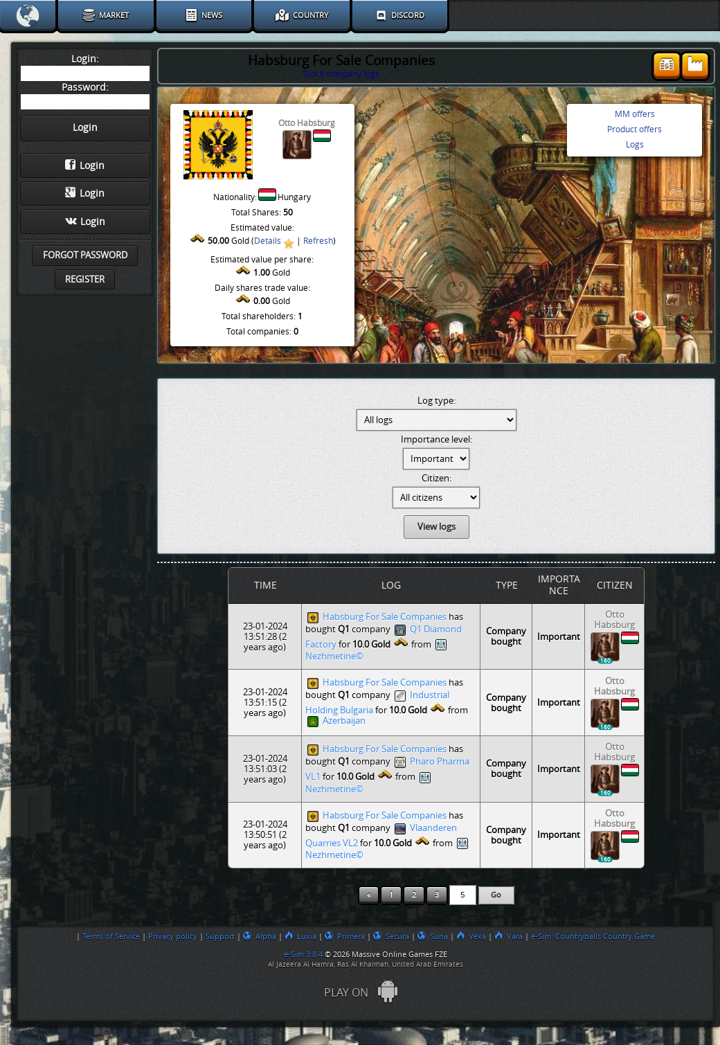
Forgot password (85, 255)
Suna (432, 936)
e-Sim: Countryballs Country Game (593, 936)
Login (85, 165)
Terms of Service (111, 936)
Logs (635, 145)
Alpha (259, 936)
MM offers (635, 114)
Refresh (318, 241)
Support (220, 936)
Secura (391, 936)
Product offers (634, 129)
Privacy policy (172, 936)
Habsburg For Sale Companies (385, 616)
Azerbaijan (344, 721)
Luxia (300, 936)
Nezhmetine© (334, 656)
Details (267, 241)
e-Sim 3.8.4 (303, 954)
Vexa (471, 936)
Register (85, 279)
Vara (508, 936)
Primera (345, 936)
